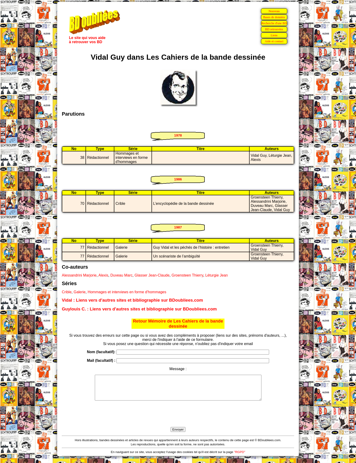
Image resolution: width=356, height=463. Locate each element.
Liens (274, 35)
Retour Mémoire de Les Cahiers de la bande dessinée (178, 324)
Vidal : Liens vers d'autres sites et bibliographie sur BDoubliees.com (132, 300)
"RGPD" (239, 457)
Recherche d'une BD (274, 23)
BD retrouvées (274, 29)
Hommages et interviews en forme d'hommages (127, 292)
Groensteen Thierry (187, 275)
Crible (67, 292)
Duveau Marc (121, 275)
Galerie (80, 292)
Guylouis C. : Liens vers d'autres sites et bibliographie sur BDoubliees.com (139, 308)
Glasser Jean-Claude (152, 275)
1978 (178, 135)
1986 (178, 179)
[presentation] (178, 419)
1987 (178, 227)
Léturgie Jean (216, 275)
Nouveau (274, 11)
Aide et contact (274, 41)
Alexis (103, 275)
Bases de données (274, 17)
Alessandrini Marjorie (79, 275)
